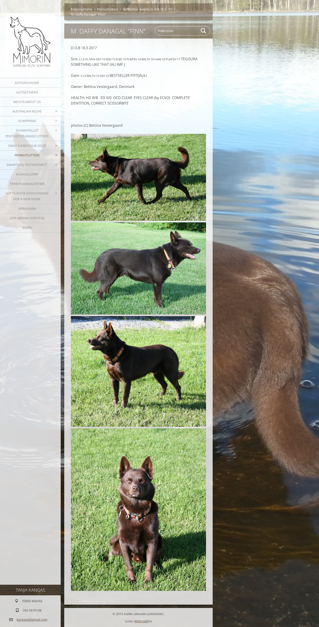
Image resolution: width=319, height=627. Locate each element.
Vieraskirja (27, 208)
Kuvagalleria (27, 174)
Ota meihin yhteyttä (27, 218)
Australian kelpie (27, 111)
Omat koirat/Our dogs (27, 146)
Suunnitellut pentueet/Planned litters (27, 133)
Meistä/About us (27, 102)
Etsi (203, 30)
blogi (27, 227)
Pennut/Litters (27, 155)
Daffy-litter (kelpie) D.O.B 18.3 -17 (147, 9)
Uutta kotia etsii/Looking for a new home (27, 196)
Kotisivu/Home (27, 83)
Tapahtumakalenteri (27, 184)
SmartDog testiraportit (27, 165)
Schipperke (27, 121)
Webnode (141, 621)
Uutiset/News (27, 92)
